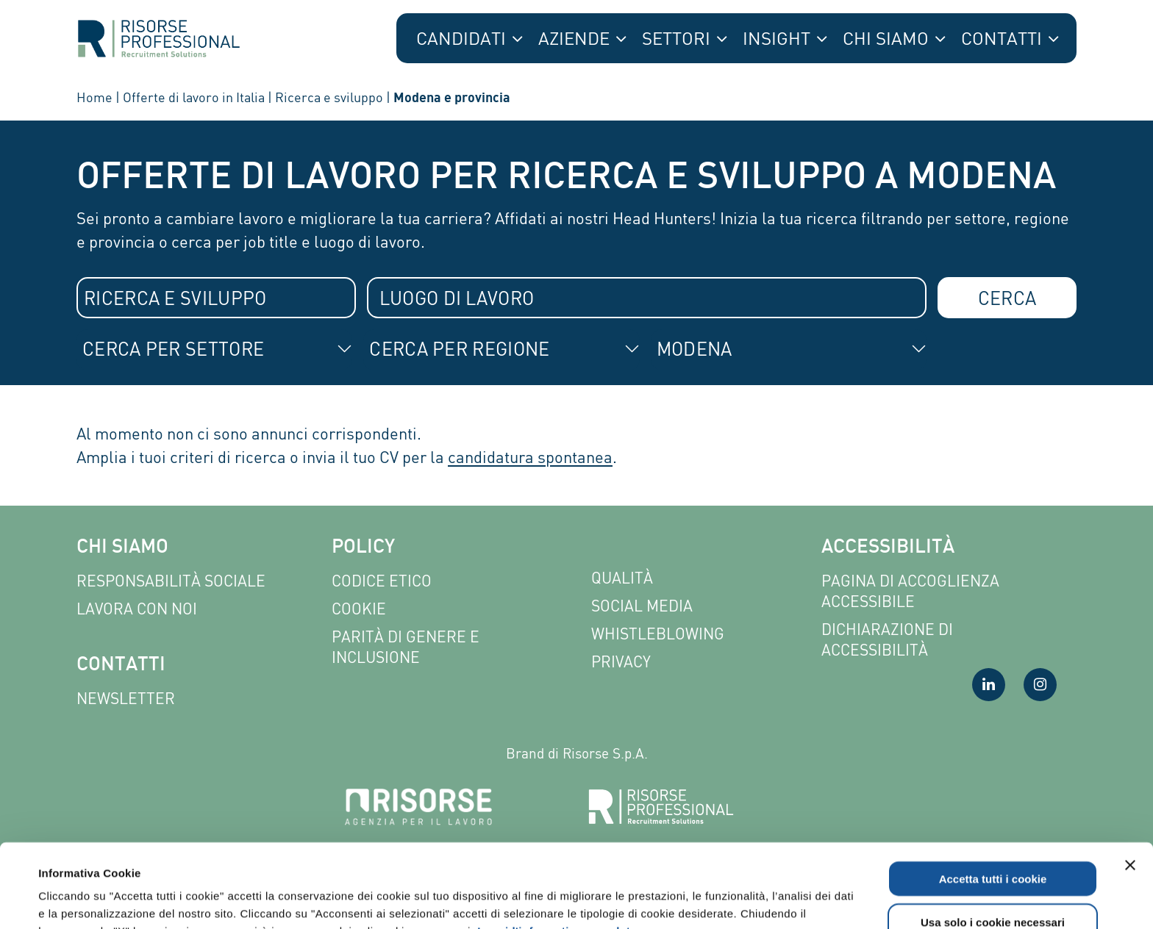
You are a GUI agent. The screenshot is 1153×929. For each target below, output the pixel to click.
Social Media (642, 606)
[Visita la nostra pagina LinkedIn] (988, 684)
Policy (363, 548)
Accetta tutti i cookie (993, 800)
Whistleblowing (657, 634)
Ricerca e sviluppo (329, 97)
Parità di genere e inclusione (405, 647)
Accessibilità (887, 548)
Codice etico (382, 581)
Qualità (622, 578)
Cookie (359, 609)
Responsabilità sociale (170, 581)
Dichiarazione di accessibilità (887, 639)
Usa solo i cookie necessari (993, 843)
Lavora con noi (136, 609)
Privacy (621, 662)
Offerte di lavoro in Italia (194, 97)
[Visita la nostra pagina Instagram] (1040, 684)
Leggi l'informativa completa (557, 852)
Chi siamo (122, 548)
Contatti (120, 665)
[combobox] (216, 297)
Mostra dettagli (626, 900)
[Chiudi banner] (1130, 786)
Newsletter (125, 698)
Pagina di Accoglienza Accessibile (910, 591)
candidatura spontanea (530, 457)
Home (94, 97)
